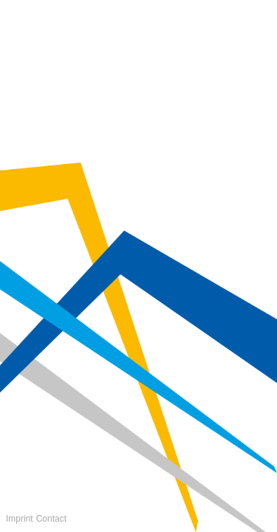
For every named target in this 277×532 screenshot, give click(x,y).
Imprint (19, 519)
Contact (51, 519)
